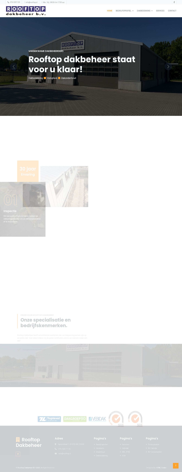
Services (160, 11)
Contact (172, 11)
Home (109, 11)
